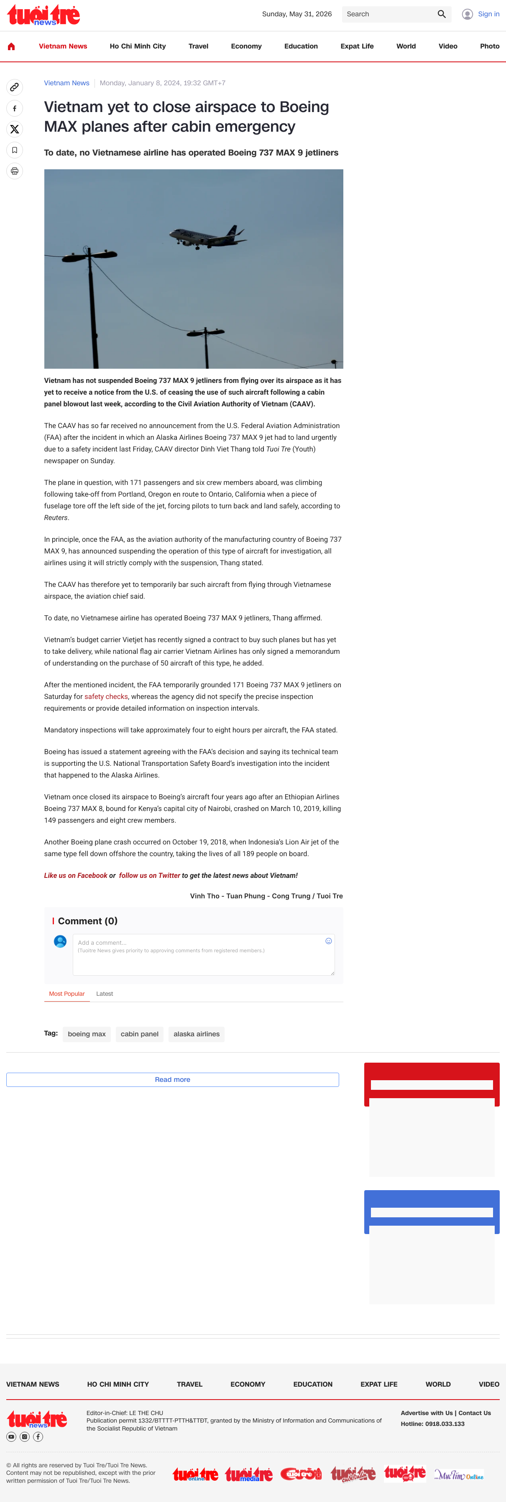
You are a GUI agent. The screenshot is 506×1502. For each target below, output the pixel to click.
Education (301, 46)
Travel (198, 46)
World (406, 46)
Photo (490, 46)
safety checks (106, 697)
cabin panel (139, 1034)
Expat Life (357, 46)
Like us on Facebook (75, 876)
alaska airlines (197, 1034)
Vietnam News (63, 46)
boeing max (87, 1034)
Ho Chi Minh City (138, 46)
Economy (246, 46)
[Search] (397, 14)
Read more (173, 1079)
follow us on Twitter (149, 876)
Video (448, 46)
